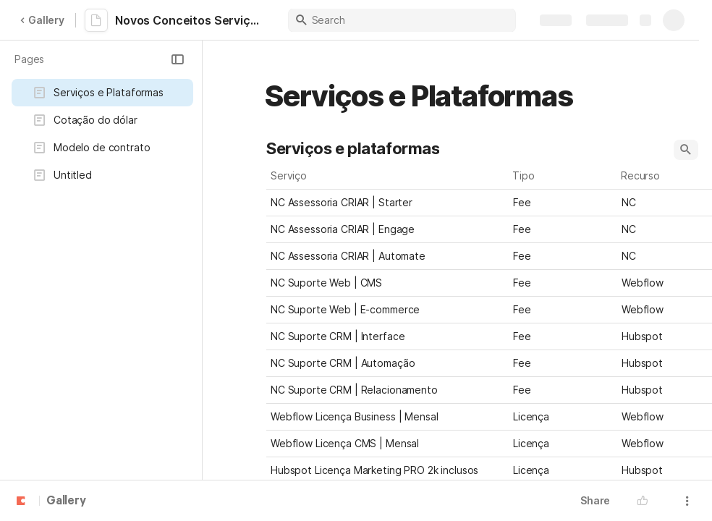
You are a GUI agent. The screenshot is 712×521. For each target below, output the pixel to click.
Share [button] (595, 500)
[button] (177, 59)
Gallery (42, 20)
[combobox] (563, 202)
